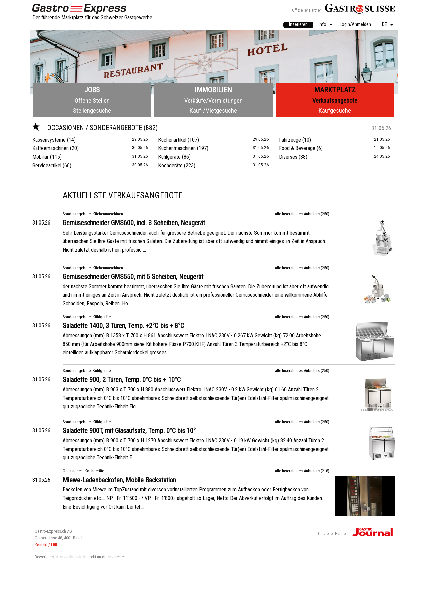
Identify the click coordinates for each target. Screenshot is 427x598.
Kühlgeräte (169, 157)
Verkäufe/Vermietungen (213, 100)
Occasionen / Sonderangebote (88, 128)
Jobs (92, 90)
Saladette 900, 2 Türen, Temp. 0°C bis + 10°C (122, 380)
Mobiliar (40, 157)
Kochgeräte (170, 165)
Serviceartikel (46, 165)
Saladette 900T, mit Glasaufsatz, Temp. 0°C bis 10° (129, 431)
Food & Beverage (297, 148)
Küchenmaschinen (177, 148)
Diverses (288, 157)
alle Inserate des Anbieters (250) (302, 213)
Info (322, 25)
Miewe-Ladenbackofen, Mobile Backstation (119, 480)
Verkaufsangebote (334, 100)
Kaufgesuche (335, 110)
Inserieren (298, 24)
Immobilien (213, 90)
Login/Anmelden (355, 25)
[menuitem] (298, 25)
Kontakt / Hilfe (47, 544)
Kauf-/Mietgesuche (213, 110)
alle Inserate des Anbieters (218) (302, 470)
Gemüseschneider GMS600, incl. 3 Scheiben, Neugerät (134, 223)
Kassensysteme (49, 140)
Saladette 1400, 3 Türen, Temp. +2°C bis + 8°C (123, 326)
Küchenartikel (172, 140)
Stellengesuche (92, 110)
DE (384, 25)
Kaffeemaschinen (50, 148)
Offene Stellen (92, 100)
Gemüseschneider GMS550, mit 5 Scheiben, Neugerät (133, 277)
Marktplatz (335, 90)
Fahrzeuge (290, 140)
